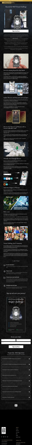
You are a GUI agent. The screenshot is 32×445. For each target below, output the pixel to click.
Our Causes (17, 432)
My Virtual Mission (4, 443)
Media (17, 435)
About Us (17, 430)
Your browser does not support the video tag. (16, 61)
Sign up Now (16, 346)
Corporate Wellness (4, 441)
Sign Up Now (16, 31)
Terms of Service (18, 443)
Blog (16, 433)
